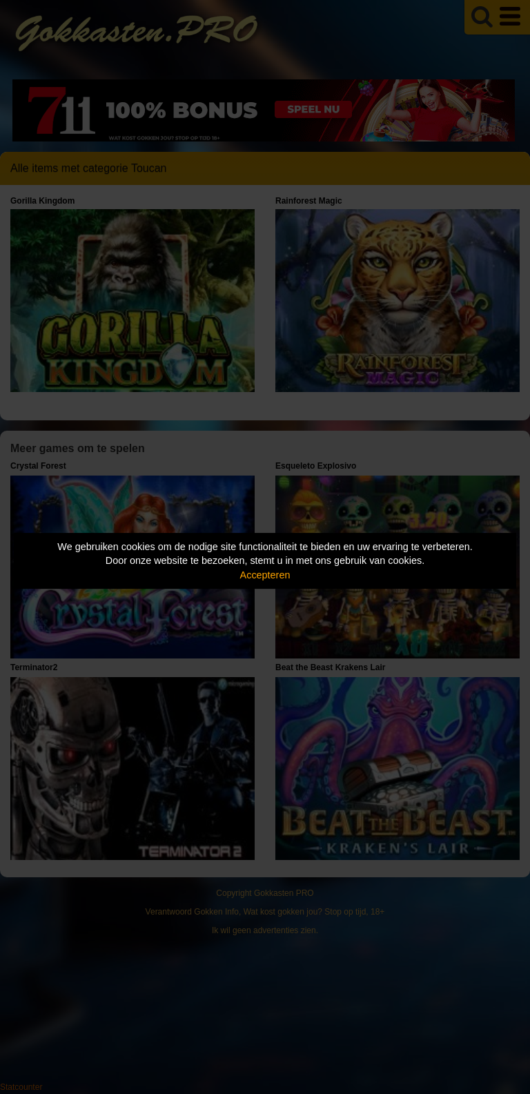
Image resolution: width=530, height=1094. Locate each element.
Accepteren (265, 574)
